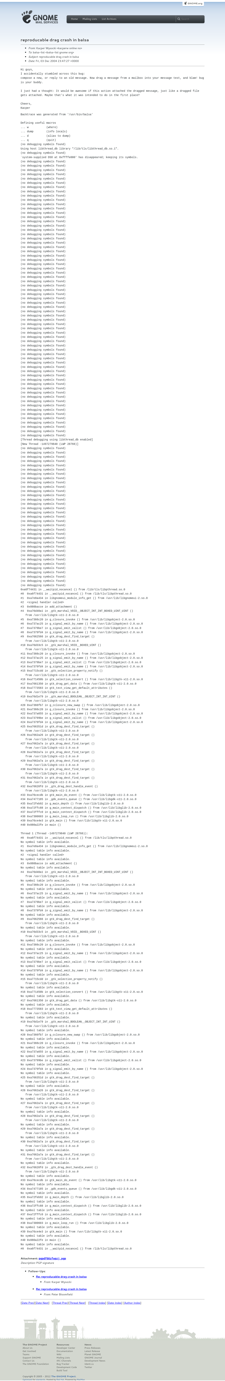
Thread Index (97, 1303)
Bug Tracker (62, 1363)
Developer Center (65, 1347)
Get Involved (29, 1351)
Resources (62, 1344)
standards (40, 1379)
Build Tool (61, 1370)
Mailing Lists (90, 19)
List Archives (109, 19)
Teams (26, 1354)
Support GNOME (32, 1357)
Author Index (132, 1303)
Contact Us (28, 1360)
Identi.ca (89, 1363)
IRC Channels (63, 1360)
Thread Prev (60, 1303)
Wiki (58, 1354)
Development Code (66, 1367)
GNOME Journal (93, 1357)
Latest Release (92, 1351)
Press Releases (92, 1347)
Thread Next (77, 1303)
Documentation (64, 1351)
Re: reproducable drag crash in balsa (61, 1276)
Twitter (88, 1367)
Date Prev (28, 1303)
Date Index (115, 1303)
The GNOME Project (35, 1344)
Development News (94, 1360)
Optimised (27, 1379)
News (87, 1344)
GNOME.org (194, 3)
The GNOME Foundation (36, 1363)
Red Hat (60, 1379)
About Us (28, 1347)
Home (74, 19)
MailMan (81, 1379)
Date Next (42, 1303)
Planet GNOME (92, 1354)
